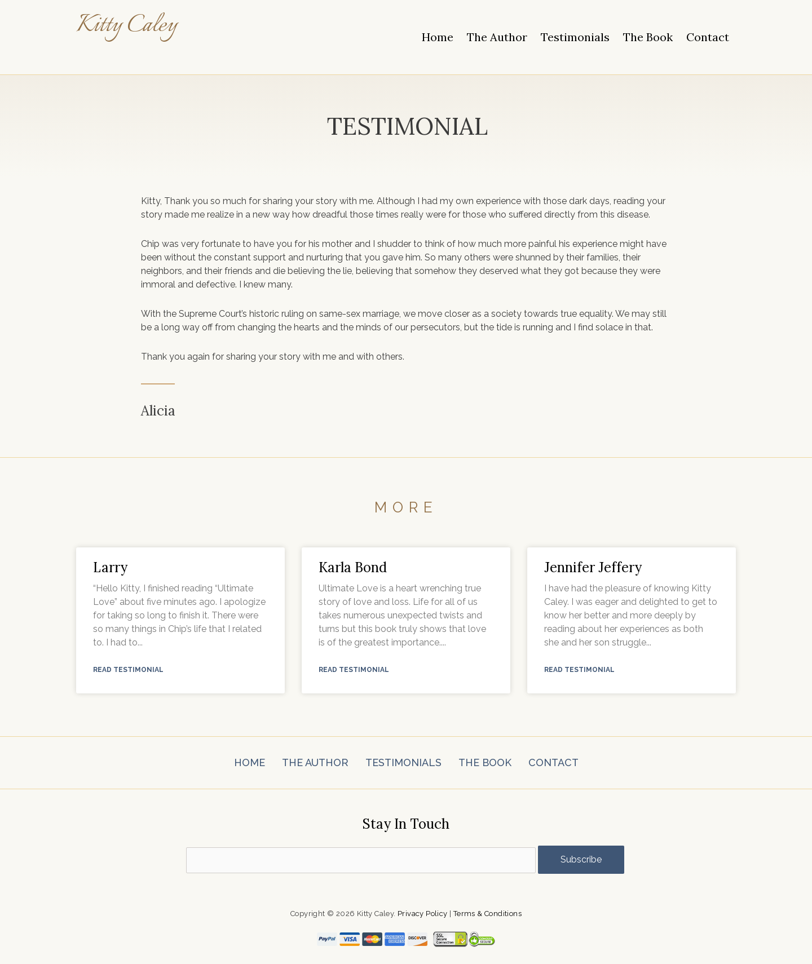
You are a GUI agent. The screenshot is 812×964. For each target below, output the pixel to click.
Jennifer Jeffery (593, 567)
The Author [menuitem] (497, 37)
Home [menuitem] (437, 37)
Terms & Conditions (487, 913)
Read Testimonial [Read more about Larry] (128, 670)
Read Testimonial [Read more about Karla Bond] (354, 670)
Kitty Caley (132, 25)
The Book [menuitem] (648, 37)
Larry (110, 567)
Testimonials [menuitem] (575, 37)
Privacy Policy (423, 913)
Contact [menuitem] (707, 37)
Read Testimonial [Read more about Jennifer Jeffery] (579, 670)
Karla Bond (353, 567)
